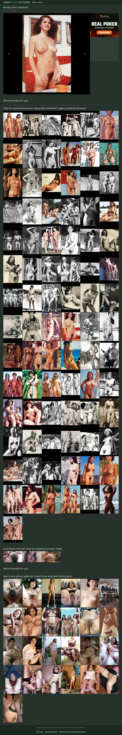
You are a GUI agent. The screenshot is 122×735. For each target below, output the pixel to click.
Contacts (39, 732)
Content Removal (51, 732)
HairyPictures (16, 2)
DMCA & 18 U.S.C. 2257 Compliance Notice (72, 732)
